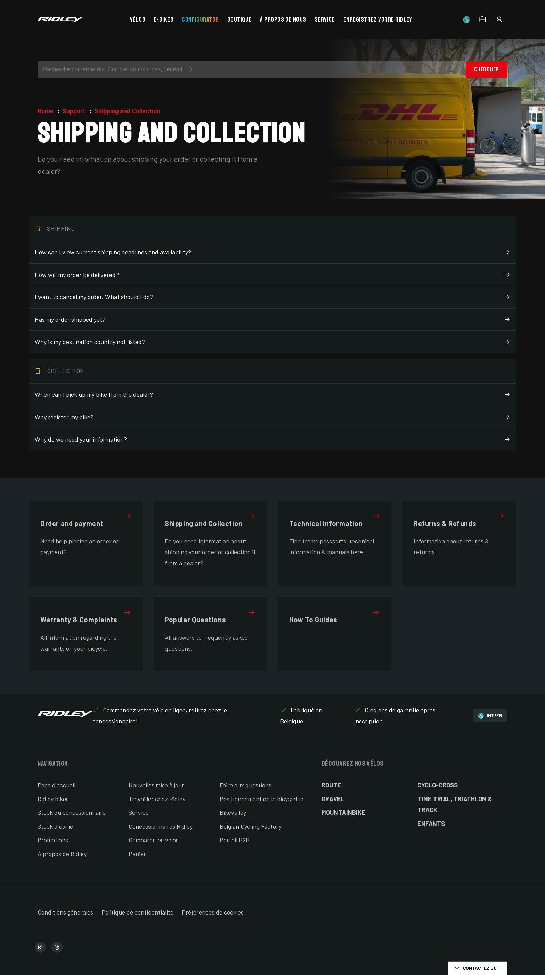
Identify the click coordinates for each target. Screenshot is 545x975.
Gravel (333, 799)
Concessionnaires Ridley (161, 826)
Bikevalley (233, 812)
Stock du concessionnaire (72, 812)
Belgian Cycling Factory (251, 826)
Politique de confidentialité (137, 912)
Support (75, 111)
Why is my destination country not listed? (272, 341)
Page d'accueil (56, 785)
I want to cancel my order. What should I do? (272, 297)
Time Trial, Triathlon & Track (454, 804)
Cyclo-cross (437, 785)
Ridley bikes (53, 799)
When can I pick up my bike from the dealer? (272, 394)
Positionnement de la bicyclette (261, 799)
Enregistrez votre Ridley (377, 19)
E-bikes (163, 19)
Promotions (53, 840)
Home (46, 111)
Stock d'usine (55, 826)
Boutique (239, 19)
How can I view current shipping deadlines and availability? (272, 252)
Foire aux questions (245, 785)
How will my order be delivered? (272, 274)
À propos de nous (283, 19)
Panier (137, 854)
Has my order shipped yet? (272, 319)
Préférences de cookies (213, 912)
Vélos (138, 19)
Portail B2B (235, 840)
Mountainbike (343, 812)
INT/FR (490, 716)
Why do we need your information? (272, 439)
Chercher (486, 69)
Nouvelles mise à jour (156, 785)
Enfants (431, 823)
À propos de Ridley (62, 854)
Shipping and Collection (127, 111)
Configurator (200, 19)
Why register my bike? (272, 417)
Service (325, 19)
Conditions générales (65, 912)
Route (331, 785)
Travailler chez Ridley (157, 799)
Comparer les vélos (154, 840)
